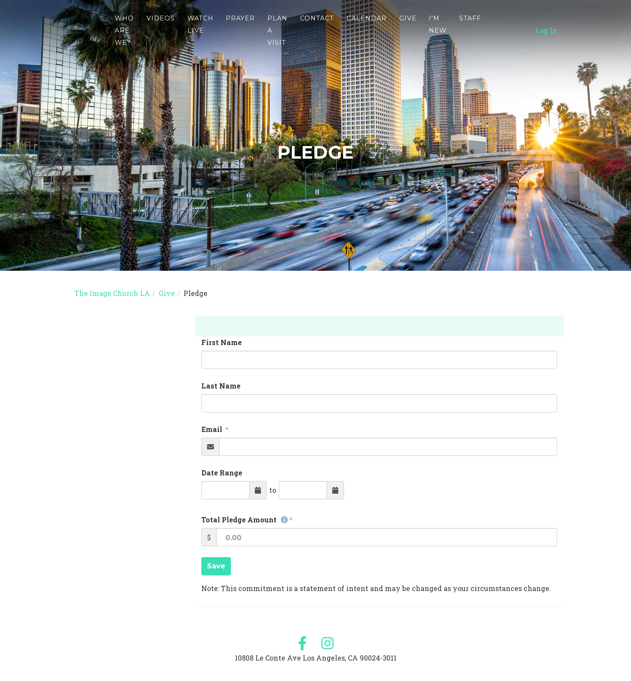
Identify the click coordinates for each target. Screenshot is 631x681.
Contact (317, 24)
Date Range (221, 472)
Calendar (367, 24)
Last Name (220, 385)
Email (212, 429)
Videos (161, 24)
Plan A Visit (277, 36)
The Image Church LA (112, 293)
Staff (470, 24)
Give (408, 24)
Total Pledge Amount (244, 519)
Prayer (240, 24)
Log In (546, 35)
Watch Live (200, 30)
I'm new (438, 30)
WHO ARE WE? (124, 36)
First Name (221, 342)
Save (216, 566)
